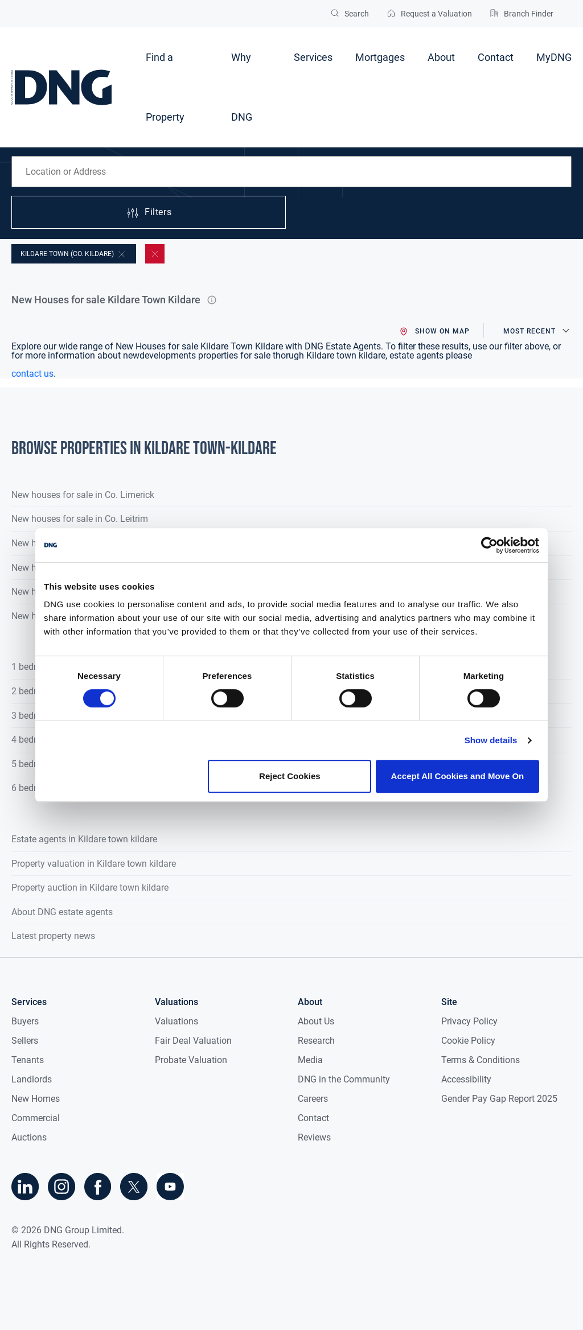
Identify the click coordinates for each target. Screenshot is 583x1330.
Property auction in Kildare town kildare (90, 887)
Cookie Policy (468, 1040)
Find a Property (165, 87)
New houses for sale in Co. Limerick (82, 494)
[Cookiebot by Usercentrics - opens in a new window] (489, 545)
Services (313, 57)
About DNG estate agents (62, 912)
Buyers (25, 1021)
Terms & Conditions (480, 1060)
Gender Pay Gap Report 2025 (499, 1098)
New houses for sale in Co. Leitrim (79, 518)
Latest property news (53, 935)
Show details (491, 740)
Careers (313, 1098)
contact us (32, 373)
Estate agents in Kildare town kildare (84, 839)
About (441, 57)
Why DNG (241, 87)
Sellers (24, 1040)
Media (310, 1060)
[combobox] (291, 171)
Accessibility (466, 1079)
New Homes (35, 1098)
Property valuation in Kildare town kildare (93, 863)
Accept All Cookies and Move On (457, 776)
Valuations (176, 1021)
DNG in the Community (344, 1079)
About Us (316, 1021)
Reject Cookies (290, 776)
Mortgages (380, 57)
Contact (496, 57)
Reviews (314, 1137)
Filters (148, 213)
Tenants (27, 1060)
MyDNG (554, 57)
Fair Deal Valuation (193, 1040)
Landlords (31, 1079)
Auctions (29, 1137)
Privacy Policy (469, 1021)
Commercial (35, 1118)
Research (316, 1040)
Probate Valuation (191, 1060)
